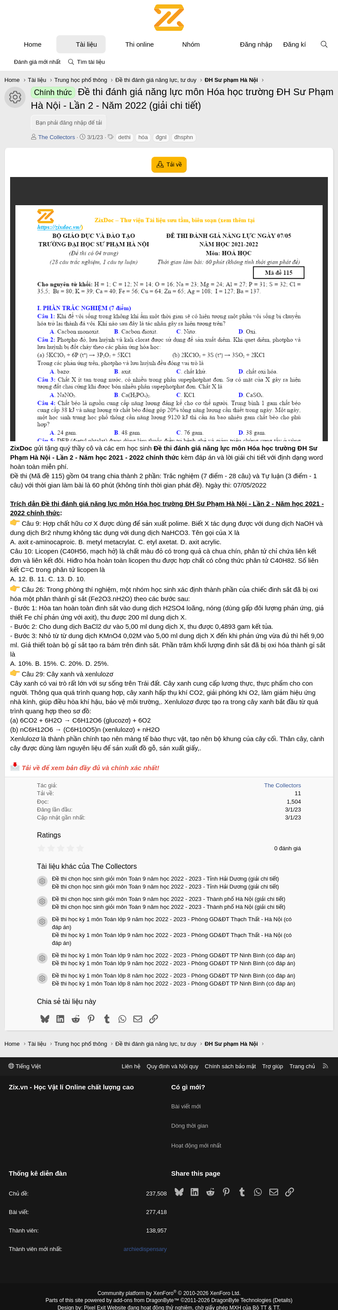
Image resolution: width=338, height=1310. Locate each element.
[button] (49, 44)
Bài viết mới (186, 1102)
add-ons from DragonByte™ (146, 1285)
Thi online (139, 44)
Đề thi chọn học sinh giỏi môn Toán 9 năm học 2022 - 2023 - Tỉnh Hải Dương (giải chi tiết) (165, 878)
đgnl (161, 137)
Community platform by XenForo (169, 1277)
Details (283, 1285)
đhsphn (183, 137)
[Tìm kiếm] (324, 44)
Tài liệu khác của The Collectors (87, 866)
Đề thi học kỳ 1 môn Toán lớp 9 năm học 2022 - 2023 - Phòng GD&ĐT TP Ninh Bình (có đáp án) (173, 955)
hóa (143, 137)
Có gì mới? (188, 1087)
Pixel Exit (95, 1292)
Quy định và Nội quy (172, 1066)
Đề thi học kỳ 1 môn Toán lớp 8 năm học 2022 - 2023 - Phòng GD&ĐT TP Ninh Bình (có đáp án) (173, 975)
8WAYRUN (212, 1299)
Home (32, 44)
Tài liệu (86, 44)
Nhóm (191, 44)
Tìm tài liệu (91, 62)
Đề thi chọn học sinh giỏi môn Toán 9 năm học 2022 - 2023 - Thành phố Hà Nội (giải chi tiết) (168, 899)
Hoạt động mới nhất (196, 1134)
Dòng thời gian (189, 1118)
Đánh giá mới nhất (37, 62)
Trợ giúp (272, 1066)
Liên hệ (130, 1066)
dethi (124, 137)
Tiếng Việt (24, 1066)
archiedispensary (145, 1233)
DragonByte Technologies (241, 1285)
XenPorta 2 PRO (132, 1299)
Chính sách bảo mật (230, 1066)
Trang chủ (302, 1066)
